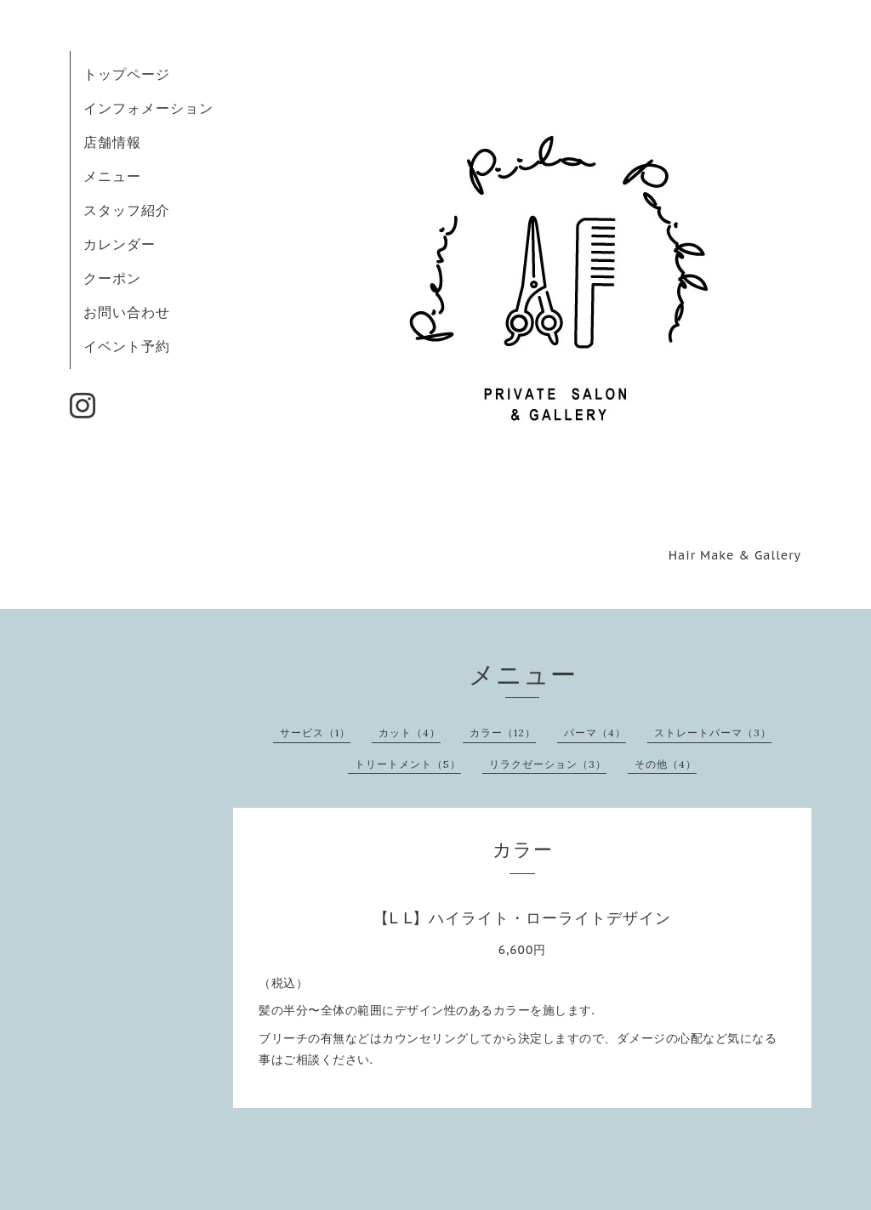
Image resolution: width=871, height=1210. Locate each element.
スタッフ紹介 (126, 210)
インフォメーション (148, 107)
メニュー (112, 176)
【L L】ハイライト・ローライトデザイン (522, 918)
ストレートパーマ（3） (712, 732)
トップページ (126, 73)
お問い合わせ (126, 312)
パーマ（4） (595, 732)
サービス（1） (315, 732)
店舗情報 (112, 142)
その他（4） (666, 764)
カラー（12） (503, 732)
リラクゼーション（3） (547, 764)
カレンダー (119, 244)
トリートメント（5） (408, 764)
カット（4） (410, 732)
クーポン (112, 278)
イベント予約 (126, 346)
